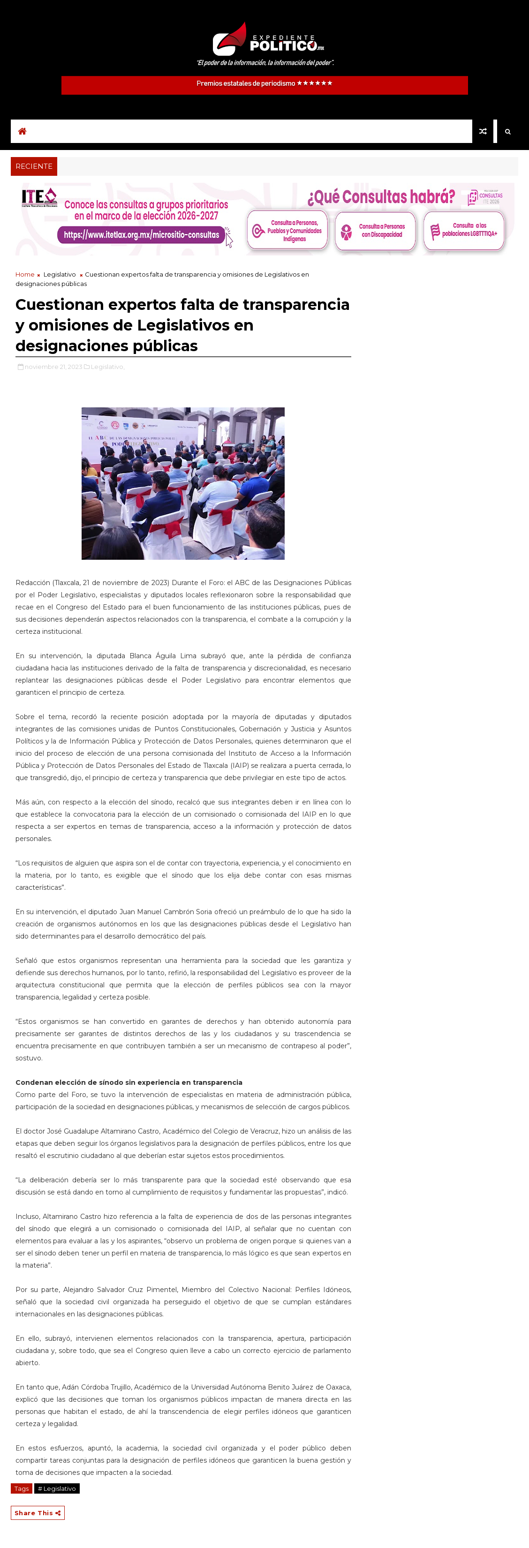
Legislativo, (108, 366)
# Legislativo (57, 1488)
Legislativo (60, 274)
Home (25, 274)
